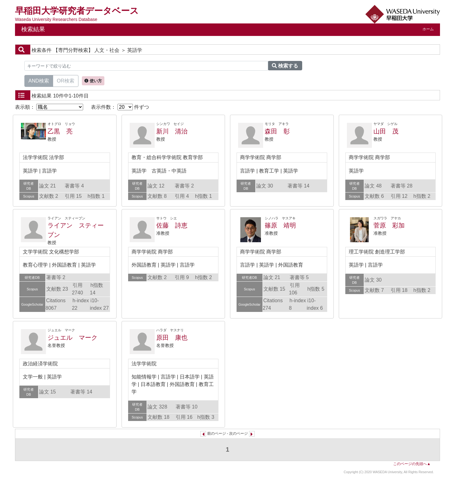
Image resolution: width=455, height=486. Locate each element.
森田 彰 (277, 131)
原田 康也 (172, 337)
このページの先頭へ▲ (412, 464)
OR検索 (65, 80)
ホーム (428, 29)
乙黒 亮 (60, 131)
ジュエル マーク (73, 337)
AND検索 (38, 80)
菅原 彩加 (389, 225)
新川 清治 (172, 131)
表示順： (49, 107)
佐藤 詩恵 (172, 225)
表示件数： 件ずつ (120, 107)
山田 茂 (385, 131)
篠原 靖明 (280, 225)
